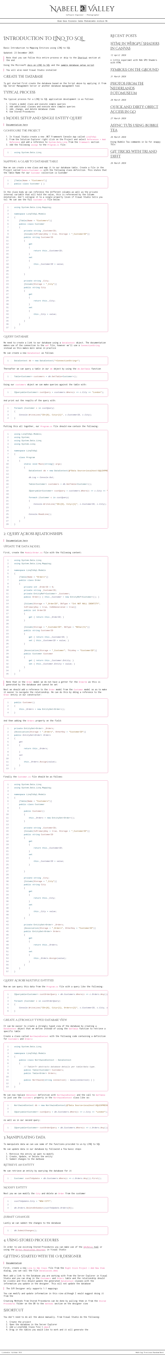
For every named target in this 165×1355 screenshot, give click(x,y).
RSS (20, 1352)
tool (91, 1247)
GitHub (14, 1352)
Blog (60, 21)
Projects (72, 21)
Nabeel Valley (82, 9)
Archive (100, 21)
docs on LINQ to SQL (38, 65)
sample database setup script (77, 65)
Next (162, 1352)
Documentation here (17, 124)
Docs (65, 21)
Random (156, 1352)
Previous (148, 1352)
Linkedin (6, 1352)
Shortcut (82, 57)
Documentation (14, 1263)
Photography (90, 21)
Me (106, 21)
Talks (80, 21)
